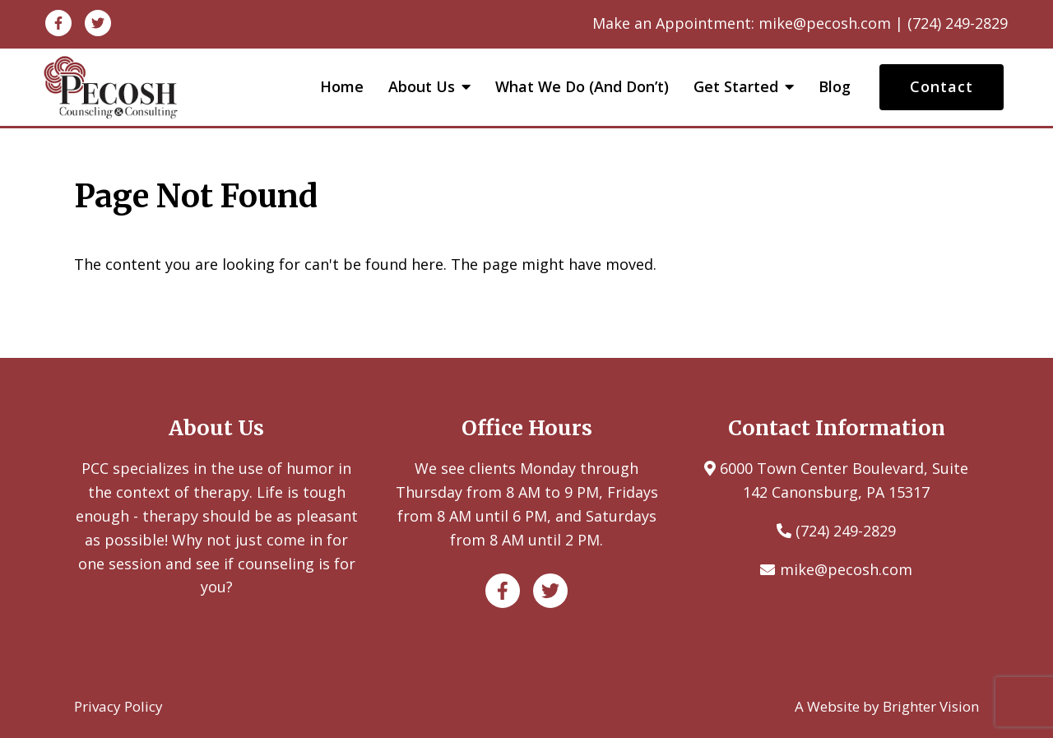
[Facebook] (58, 23)
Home (342, 87)
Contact (941, 86)
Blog (835, 87)
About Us (421, 87)
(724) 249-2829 (846, 531)
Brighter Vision (931, 706)
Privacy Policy (118, 706)
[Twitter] (98, 23)
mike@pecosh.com (846, 569)
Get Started (735, 87)
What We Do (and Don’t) (582, 87)
